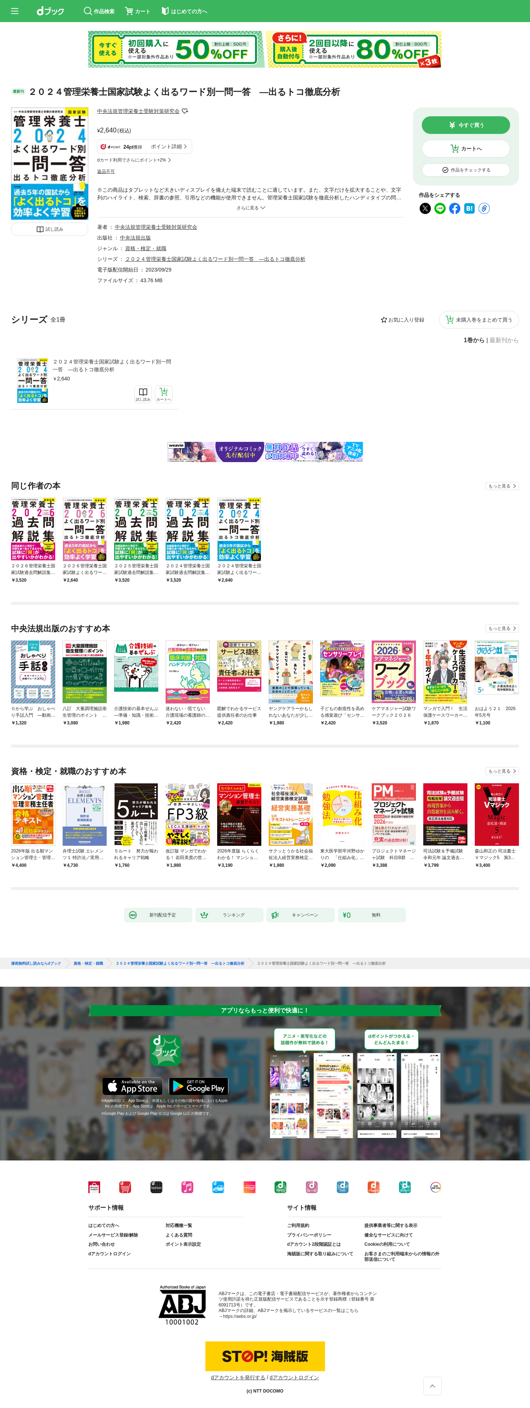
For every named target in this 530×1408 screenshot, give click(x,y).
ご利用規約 (298, 1225)
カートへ (471, 149)
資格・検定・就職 (145, 248)
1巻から (474, 340)
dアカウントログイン (109, 1253)
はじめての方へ (103, 1225)
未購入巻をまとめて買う (484, 320)
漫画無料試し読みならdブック (36, 963)
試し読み (54, 229)
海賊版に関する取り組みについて (320, 1253)
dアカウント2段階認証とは (314, 1244)
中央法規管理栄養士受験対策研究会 (138, 111)
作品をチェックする (471, 170)
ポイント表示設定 (183, 1244)
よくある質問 (179, 1235)
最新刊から (504, 340)
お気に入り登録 (406, 320)
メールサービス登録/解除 (113, 1235)
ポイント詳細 (166, 146)
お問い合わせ (101, 1244)
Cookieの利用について (387, 1244)
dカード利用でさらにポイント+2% (131, 160)
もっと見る (499, 486)
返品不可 (106, 171)
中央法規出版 (135, 238)
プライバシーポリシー (309, 1235)
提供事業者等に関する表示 (390, 1225)
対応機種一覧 (179, 1225)
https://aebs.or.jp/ (240, 1316)
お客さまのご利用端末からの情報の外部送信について (401, 1256)
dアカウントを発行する (238, 1377)
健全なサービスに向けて (388, 1235)
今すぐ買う (471, 125)
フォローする (184, 111)
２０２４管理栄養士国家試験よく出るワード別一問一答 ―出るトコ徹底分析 (112, 365)
